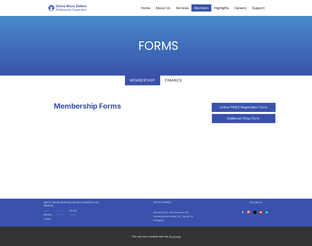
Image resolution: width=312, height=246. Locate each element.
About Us (163, 8)
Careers (240, 8)
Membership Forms (87, 106)
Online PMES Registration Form (243, 107)
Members (201, 8)
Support (258, 8)
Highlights (221, 8)
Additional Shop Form (243, 118)
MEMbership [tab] (142, 80)
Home (145, 8)
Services (182, 8)
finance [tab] (173, 80)
